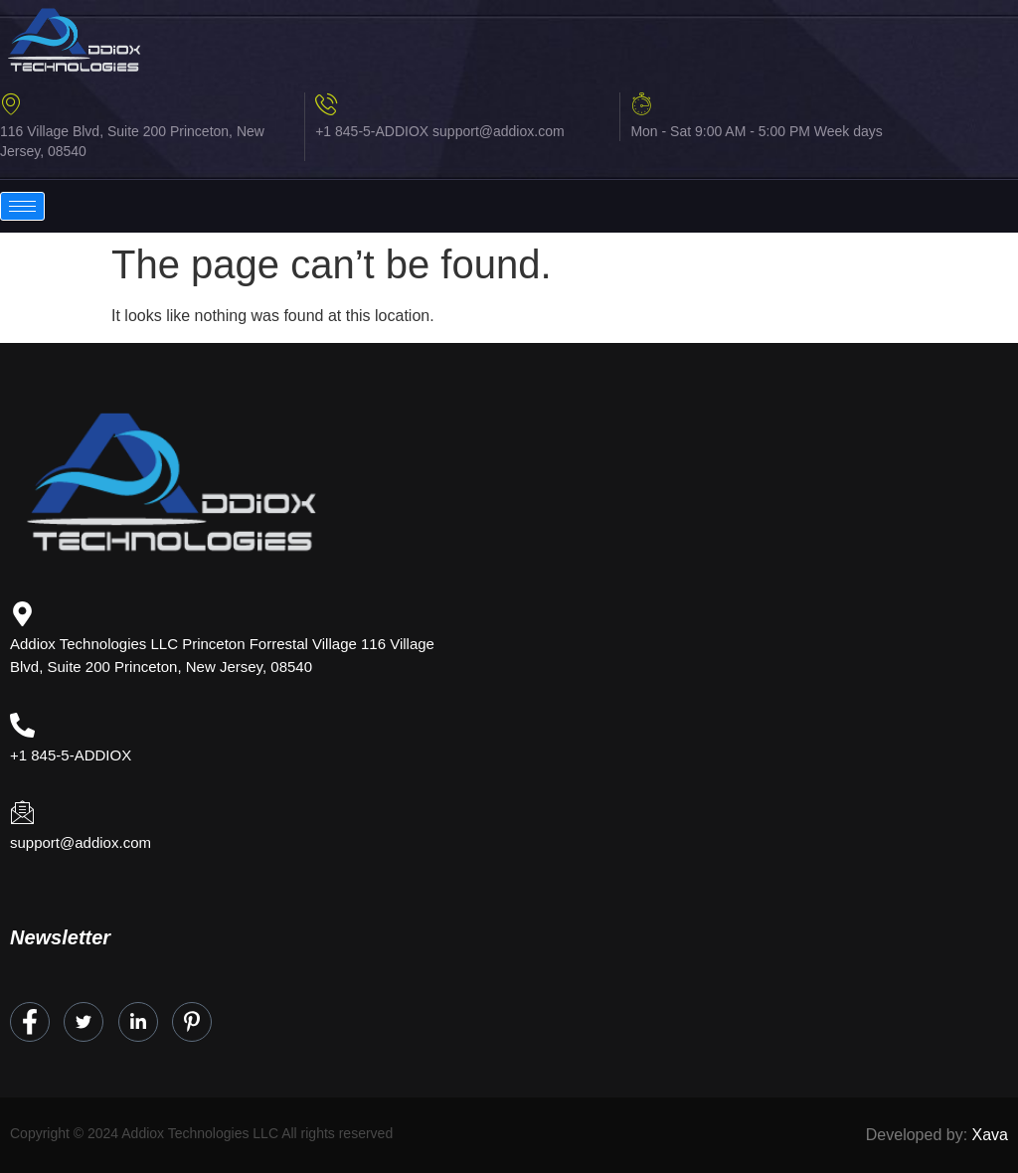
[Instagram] (192, 1022)
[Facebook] (30, 1022)
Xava (990, 1134)
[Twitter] (83, 1022)
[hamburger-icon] (22, 206)
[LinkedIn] (138, 1022)
